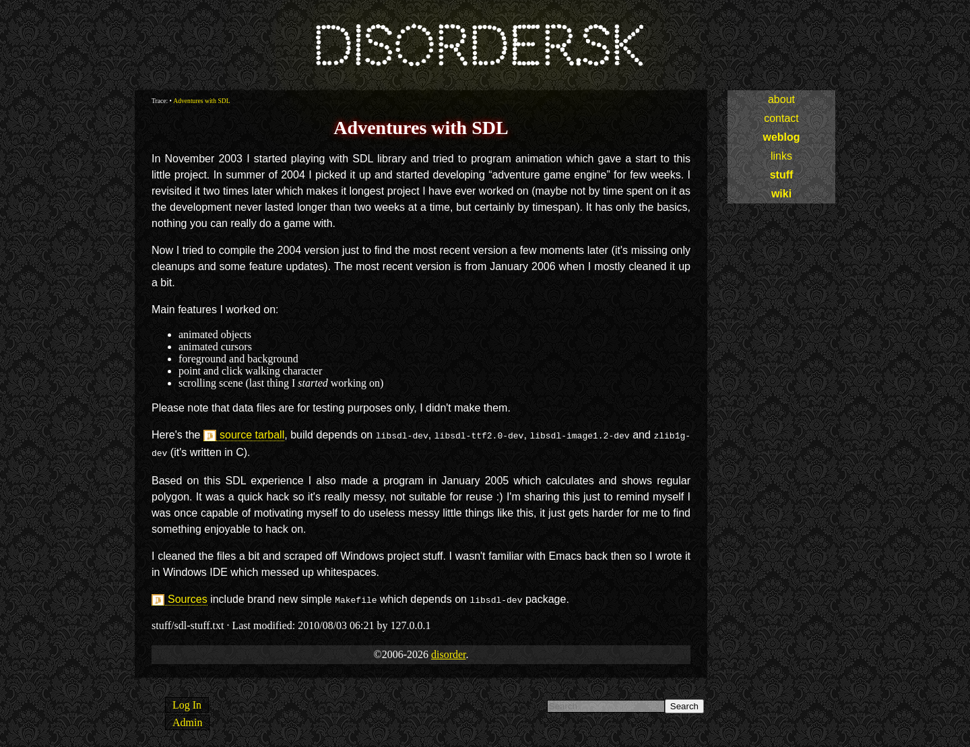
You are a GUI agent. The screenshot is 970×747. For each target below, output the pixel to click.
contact (781, 118)
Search (684, 702)
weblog (781, 137)
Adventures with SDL (201, 100)
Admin (187, 718)
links (781, 156)
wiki (781, 193)
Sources (187, 596)
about (781, 99)
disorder (448, 650)
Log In (186, 701)
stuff (782, 175)
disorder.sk (477, 46)
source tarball (252, 435)
